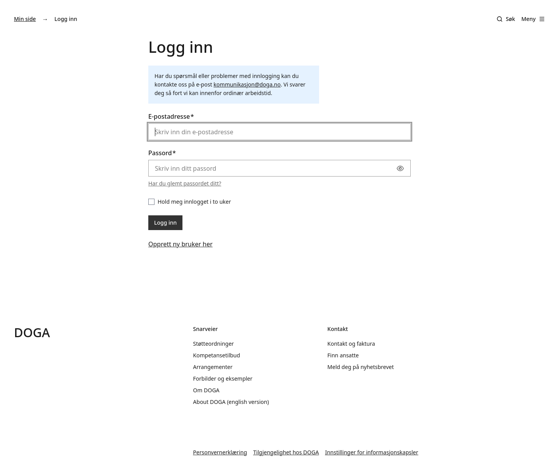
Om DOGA (206, 390)
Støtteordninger (213, 343)
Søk (510, 19)
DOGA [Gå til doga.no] (32, 332)
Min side (25, 19)
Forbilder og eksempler (222, 378)
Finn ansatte (343, 355)
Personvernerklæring (220, 452)
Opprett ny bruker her (180, 244)
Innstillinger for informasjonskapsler (371, 452)
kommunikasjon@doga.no (247, 84)
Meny (533, 19)
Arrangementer (213, 367)
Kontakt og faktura (351, 343)
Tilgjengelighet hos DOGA (286, 452)
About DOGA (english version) (231, 401)
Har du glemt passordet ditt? (184, 183)
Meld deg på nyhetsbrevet (360, 367)
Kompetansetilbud (216, 355)
